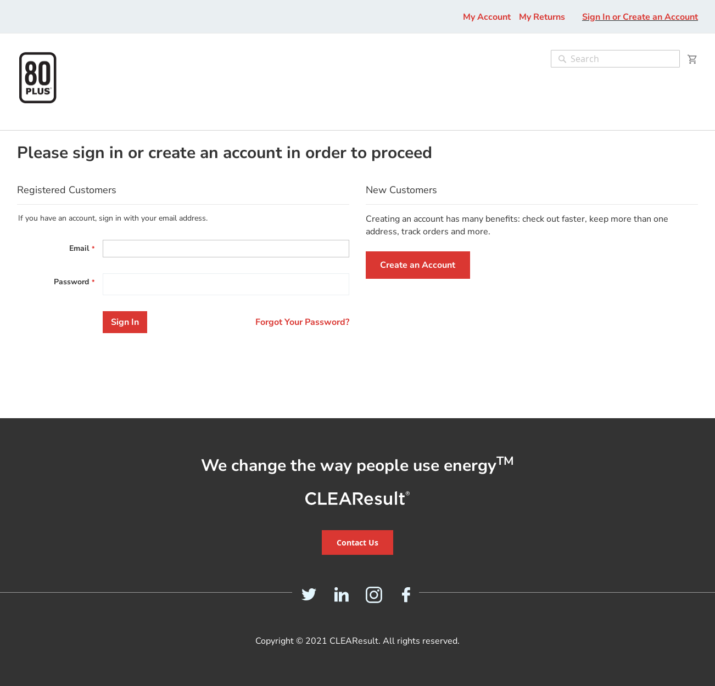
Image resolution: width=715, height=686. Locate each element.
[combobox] (615, 59)
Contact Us (357, 542)
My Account (487, 17)
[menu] (10, 124)
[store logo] (37, 77)
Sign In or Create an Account (640, 17)
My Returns (542, 17)
